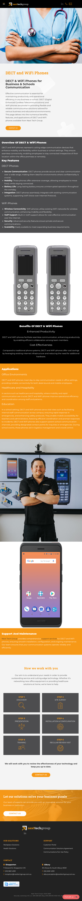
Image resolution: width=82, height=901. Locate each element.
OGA (45, 893)
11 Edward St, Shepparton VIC (14, 868)
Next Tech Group (9, 639)
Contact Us (13, 128)
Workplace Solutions (11, 845)
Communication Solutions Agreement (58, 848)
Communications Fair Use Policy (56, 852)
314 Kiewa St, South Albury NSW (54, 868)
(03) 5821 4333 (10, 871)
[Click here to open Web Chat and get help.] (70, 897)
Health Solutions (9, 848)
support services (49, 639)
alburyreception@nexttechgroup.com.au (59, 874)
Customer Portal (50, 845)
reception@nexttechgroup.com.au (18, 874)
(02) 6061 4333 (49, 871)
